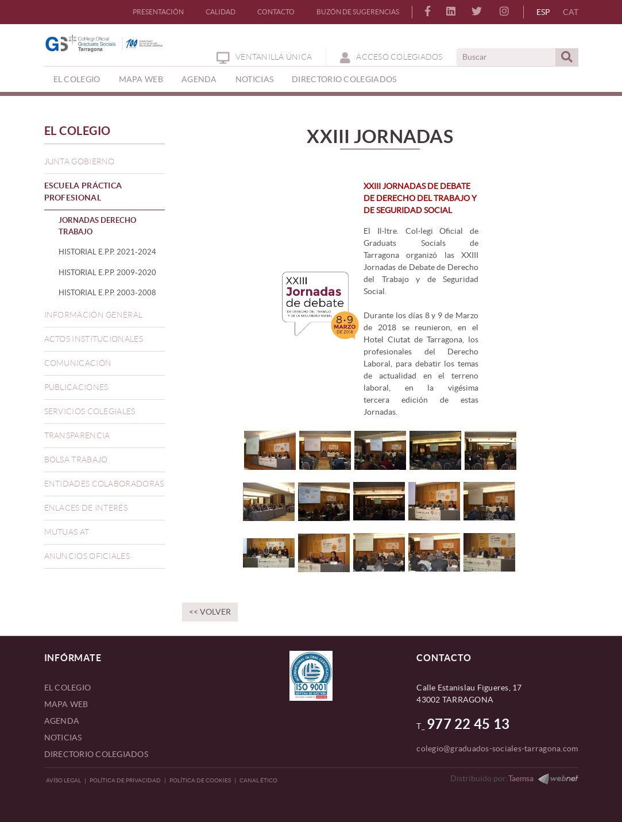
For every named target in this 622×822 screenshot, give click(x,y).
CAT (570, 12)
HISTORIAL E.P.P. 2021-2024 (107, 252)
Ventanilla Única (264, 56)
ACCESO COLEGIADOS (391, 56)
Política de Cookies (200, 780)
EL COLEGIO (77, 131)
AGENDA (62, 720)
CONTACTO (276, 12)
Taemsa (521, 778)
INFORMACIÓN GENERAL (93, 314)
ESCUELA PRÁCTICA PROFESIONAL (83, 191)
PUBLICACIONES (76, 387)
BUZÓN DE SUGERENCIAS (357, 12)
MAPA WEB (66, 704)
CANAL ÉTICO (258, 780)
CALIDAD (220, 12)
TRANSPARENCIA (77, 435)
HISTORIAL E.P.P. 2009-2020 (107, 272)
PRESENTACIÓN (158, 12)
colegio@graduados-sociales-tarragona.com (497, 748)
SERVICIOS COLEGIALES (90, 411)
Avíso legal (63, 780)
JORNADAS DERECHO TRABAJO (97, 226)
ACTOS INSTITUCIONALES (93, 339)
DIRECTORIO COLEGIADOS (96, 754)
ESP (543, 12)
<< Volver (210, 611)
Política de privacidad (125, 780)
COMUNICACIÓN (78, 363)
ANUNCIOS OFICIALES (87, 556)
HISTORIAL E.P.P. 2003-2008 (107, 292)
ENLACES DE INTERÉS (86, 507)
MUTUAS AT (67, 532)
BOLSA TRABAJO (76, 459)
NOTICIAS (63, 737)
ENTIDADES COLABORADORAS (104, 483)
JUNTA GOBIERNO (79, 161)
